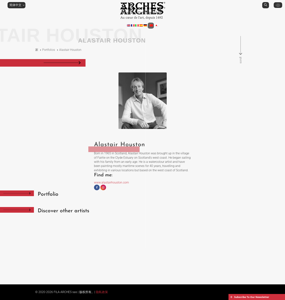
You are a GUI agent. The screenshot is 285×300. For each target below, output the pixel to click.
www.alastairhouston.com (111, 182)
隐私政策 (102, 292)
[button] (16, 5)
